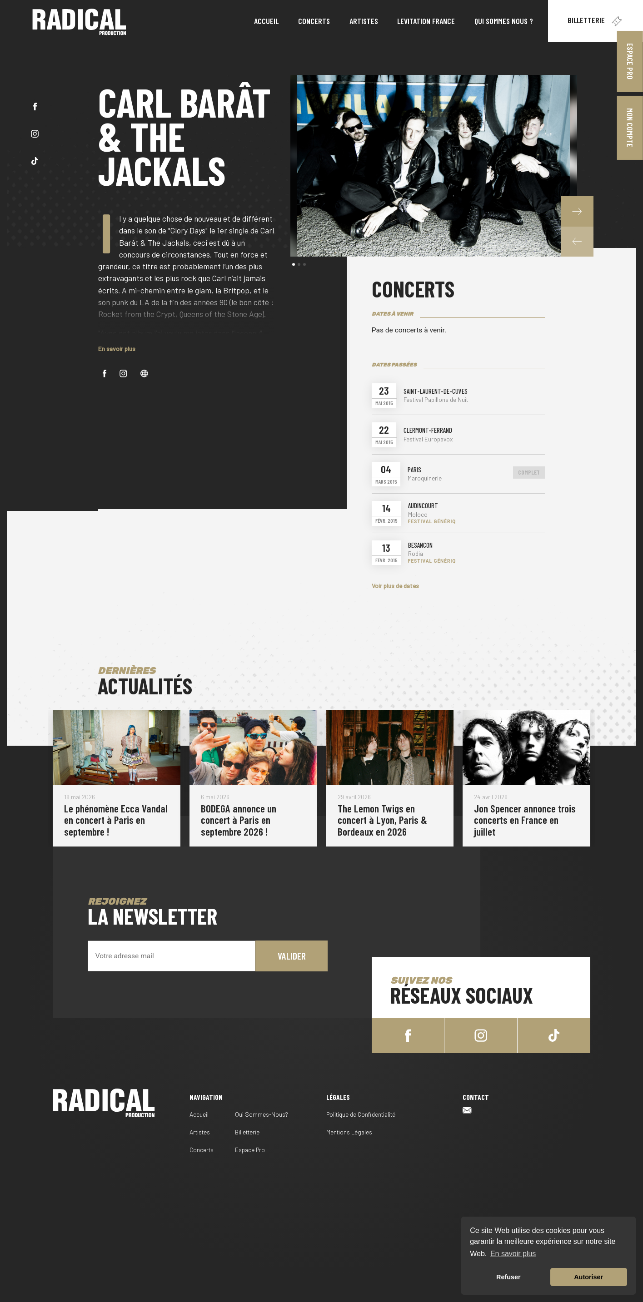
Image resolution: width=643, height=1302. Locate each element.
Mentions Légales (349, 1132)
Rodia (415, 553)
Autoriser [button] (588, 1277)
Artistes (199, 1132)
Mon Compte (630, 127)
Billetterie (595, 21)
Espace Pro (630, 61)
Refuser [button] (508, 1277)
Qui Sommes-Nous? (261, 1114)
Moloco (418, 514)
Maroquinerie (425, 478)
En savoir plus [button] (513, 1253)
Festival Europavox (428, 439)
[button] (577, 241)
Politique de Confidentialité (360, 1114)
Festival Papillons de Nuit (436, 399)
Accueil (199, 1114)
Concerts (201, 1149)
